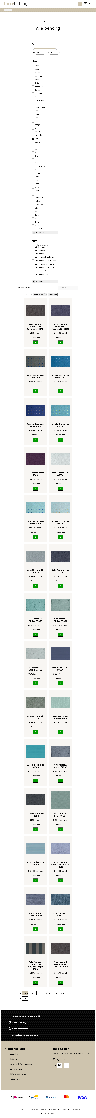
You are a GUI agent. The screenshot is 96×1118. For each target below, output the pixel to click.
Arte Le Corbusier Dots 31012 (35, 425)
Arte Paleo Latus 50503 (35, 766)
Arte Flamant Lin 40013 (35, 474)
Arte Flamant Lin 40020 (35, 717)
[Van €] (40, 53)
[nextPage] (25, 998)
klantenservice (84, 1053)
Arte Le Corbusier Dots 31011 (60, 376)
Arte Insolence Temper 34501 (60, 717)
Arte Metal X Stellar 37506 (60, 766)
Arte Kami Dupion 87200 (36, 863)
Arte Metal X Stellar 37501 (60, 620)
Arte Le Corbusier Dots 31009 (35, 376)
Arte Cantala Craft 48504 (60, 814)
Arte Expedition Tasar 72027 (35, 914)
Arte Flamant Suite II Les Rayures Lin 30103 (60, 326)
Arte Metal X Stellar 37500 (35, 620)
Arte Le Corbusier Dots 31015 (60, 522)
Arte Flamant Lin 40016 (60, 571)
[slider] (33, 48)
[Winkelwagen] (85, 4)
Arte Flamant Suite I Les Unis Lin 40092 (60, 864)
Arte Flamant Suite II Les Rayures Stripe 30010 (35, 966)
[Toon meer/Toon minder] (45, 232)
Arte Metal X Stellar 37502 (35, 668)
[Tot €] (54, 53)
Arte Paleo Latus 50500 (60, 668)
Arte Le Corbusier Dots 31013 (60, 425)
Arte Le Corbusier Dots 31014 (35, 522)
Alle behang (51, 21)
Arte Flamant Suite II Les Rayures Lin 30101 (35, 326)
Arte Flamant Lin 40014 (60, 474)
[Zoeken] (54, 4)
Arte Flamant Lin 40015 (35, 571)
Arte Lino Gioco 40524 (60, 914)
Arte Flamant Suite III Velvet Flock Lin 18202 (60, 964)
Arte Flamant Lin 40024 (35, 814)
